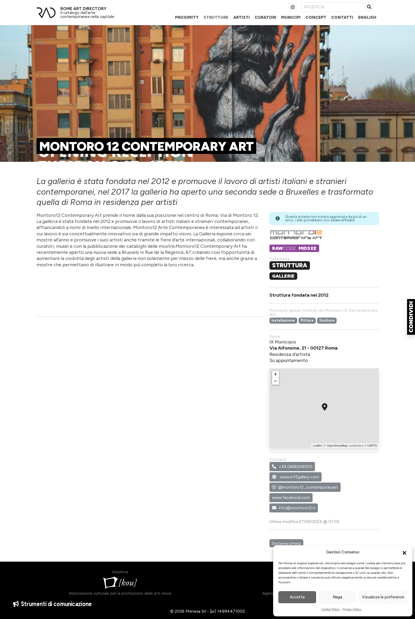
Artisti (241, 17)
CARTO (372, 445)
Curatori (265, 17)
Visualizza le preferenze (383, 597)
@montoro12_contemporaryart (305, 487)
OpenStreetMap (337, 445)
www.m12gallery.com (295, 476)
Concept (315, 17)
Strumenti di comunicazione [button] (52, 606)
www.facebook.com (291, 497)
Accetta (297, 597)
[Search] (333, 7)
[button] (404, 552)
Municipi (291, 17)
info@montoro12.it (293, 507)
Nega (337, 597)
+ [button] (275, 374)
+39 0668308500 (292, 466)
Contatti (342, 17)
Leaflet (317, 445)
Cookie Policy (330, 609)
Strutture (216, 17)
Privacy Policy (352, 609)
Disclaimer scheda (286, 543)
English (367, 17)
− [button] (275, 381)
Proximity (187, 17)
